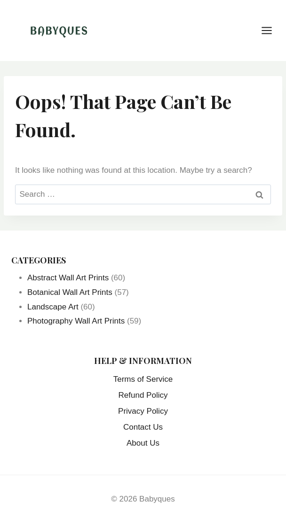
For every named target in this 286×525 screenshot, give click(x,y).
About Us (143, 443)
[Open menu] (271, 30)
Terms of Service (143, 379)
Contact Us (143, 427)
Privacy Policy (143, 411)
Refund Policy (143, 395)
